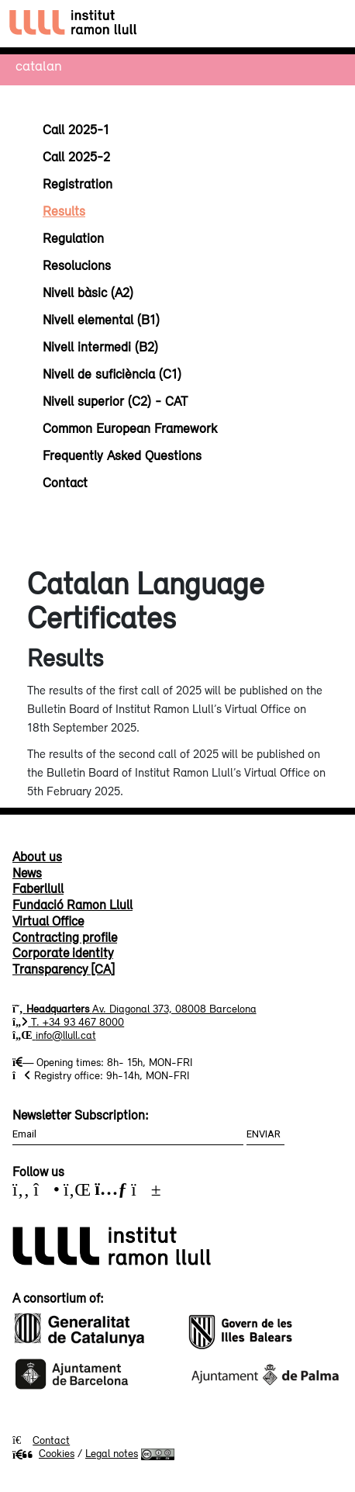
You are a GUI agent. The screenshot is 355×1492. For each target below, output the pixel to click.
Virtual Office (48, 921)
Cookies (43, 1453)
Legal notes (111, 1453)
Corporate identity (62, 953)
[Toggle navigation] (329, 23)
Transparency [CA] (63, 969)
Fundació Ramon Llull (72, 904)
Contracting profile (64, 937)
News (27, 873)
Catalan (39, 65)
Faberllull (38, 888)
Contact (51, 1440)
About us (37, 856)
